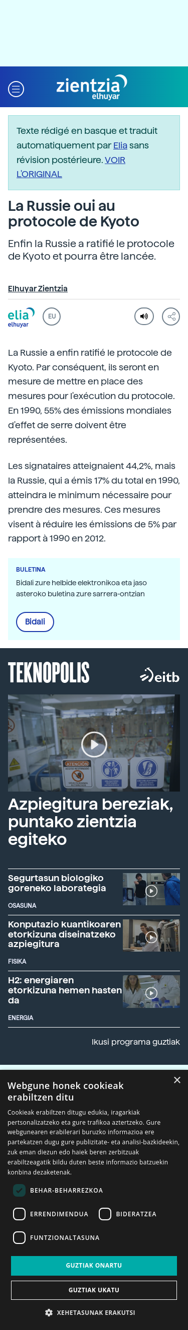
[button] (16, 88)
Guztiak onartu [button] (94, 1265)
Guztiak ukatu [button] (94, 1290)
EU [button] (52, 316)
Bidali (35, 622)
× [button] (176, 1080)
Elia (120, 145)
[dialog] (94, 1200)
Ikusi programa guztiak (136, 1042)
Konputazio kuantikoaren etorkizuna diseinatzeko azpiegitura (64, 934)
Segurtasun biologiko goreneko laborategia (57, 883)
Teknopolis (49, 671)
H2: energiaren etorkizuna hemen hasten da (65, 990)
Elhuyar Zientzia (38, 288)
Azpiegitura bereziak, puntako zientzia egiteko (90, 822)
